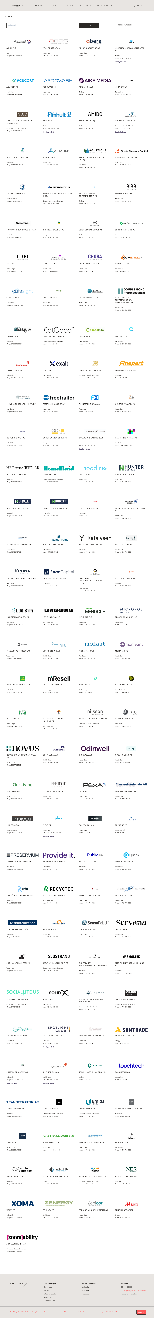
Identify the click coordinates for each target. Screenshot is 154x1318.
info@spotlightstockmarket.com (133, 1290)
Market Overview (42, 6)
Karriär (46, 1290)
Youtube (85, 1290)
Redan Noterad (70, 6)
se (141, 6)
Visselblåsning (49, 1301)
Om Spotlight (102, 6)
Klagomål (47, 1297)
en (138, 6)
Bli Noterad (56, 6)
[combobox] (40, 25)
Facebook (86, 1294)
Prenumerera (116, 6)
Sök (89, 25)
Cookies (141, 1312)
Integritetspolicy (50, 1294)
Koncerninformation (129, 1294)
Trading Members (87, 6)
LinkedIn (85, 1287)
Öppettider (48, 1287)
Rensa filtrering (125, 25)
